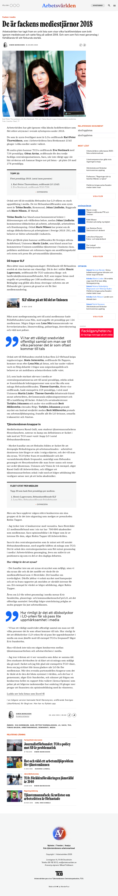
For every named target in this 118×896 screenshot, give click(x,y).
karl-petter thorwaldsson (44, 725)
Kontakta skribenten (22, 716)
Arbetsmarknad (30, 727)
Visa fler (98, 196)
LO (59, 725)
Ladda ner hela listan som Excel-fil (26, 693)
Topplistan (85, 130)
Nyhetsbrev (98, 5)
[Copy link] (80, 45)
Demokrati (44, 727)
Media (53, 727)
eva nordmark (22, 725)
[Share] (84, 45)
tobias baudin (14, 727)
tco (70, 725)
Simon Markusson (17, 45)
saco (64, 725)
